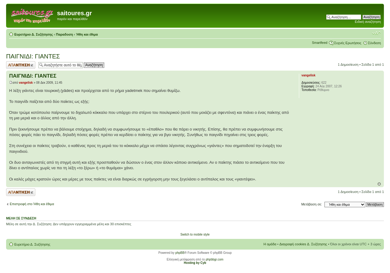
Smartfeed (320, 42)
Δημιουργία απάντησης (20, 65)
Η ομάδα (270, 244)
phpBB (179, 252)
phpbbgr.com (214, 259)
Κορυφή (379, 184)
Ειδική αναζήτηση (368, 21)
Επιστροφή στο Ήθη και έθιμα (32, 204)
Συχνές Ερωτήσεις (347, 43)
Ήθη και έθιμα (87, 34)
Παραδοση (64, 34)
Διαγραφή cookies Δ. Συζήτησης (303, 244)
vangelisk (26, 82)
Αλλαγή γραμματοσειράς (376, 33)
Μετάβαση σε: (311, 204)
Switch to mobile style (195, 234)
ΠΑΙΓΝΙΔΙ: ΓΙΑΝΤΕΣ (33, 56)
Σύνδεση (374, 43)
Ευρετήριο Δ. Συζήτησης (33, 34)
